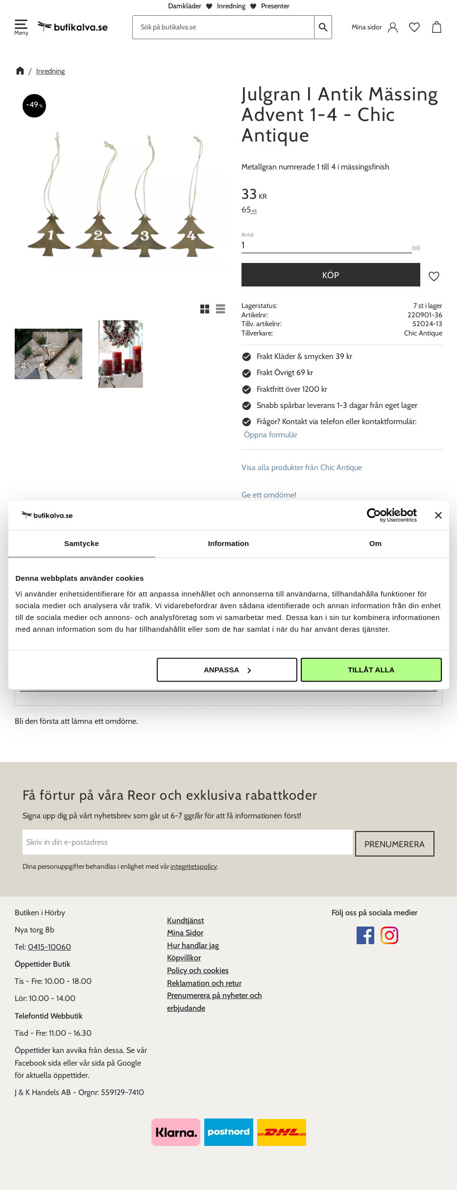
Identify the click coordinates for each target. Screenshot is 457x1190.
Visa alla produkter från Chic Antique (301, 467)
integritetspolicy (193, 864)
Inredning (231, 5)
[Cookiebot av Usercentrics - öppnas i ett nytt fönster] (374, 515)
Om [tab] (375, 543)
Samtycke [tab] (81, 543)
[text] (341, 195)
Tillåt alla (371, 670)
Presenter (275, 5)
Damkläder (184, 5)
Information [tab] (228, 543)
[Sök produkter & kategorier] (223, 27)
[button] (20, 28)
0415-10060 (49, 945)
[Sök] (323, 27)
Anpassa (227, 670)
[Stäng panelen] (438, 515)
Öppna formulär (270, 434)
